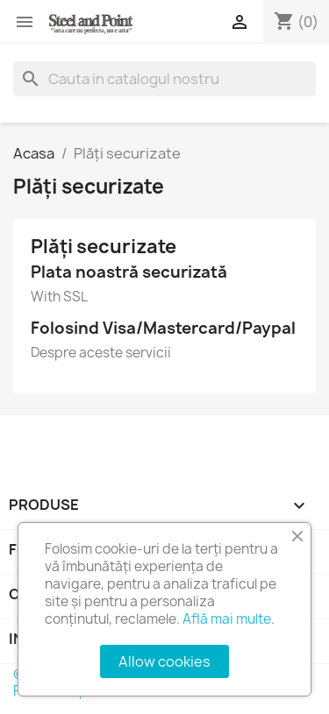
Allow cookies (164, 661)
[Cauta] (164, 78)
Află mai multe (226, 619)
